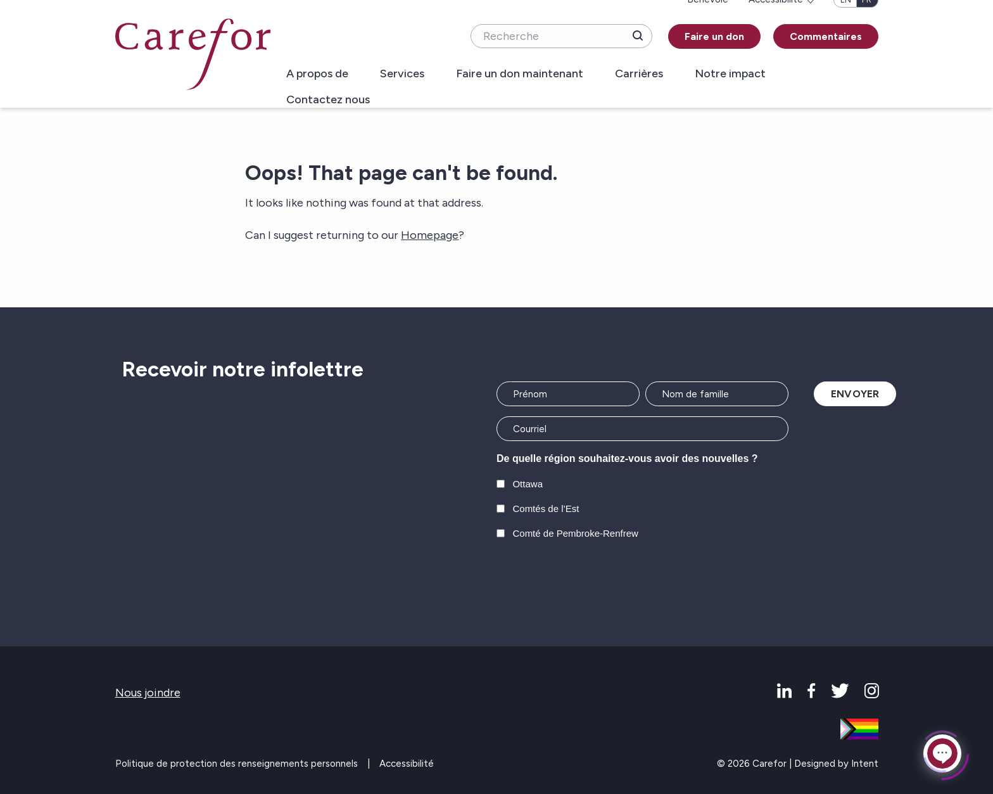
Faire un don (714, 36)
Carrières (639, 74)
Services (402, 74)
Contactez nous (328, 100)
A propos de (317, 74)
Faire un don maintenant (519, 74)
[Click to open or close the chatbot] (942, 753)
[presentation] (592, 580)
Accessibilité (406, 763)
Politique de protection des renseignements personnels (236, 763)
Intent (864, 763)
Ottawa (527, 483)
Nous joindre (147, 693)
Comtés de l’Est (545, 508)
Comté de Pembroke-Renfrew (575, 533)
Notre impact (730, 74)
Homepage (430, 235)
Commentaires (826, 36)
